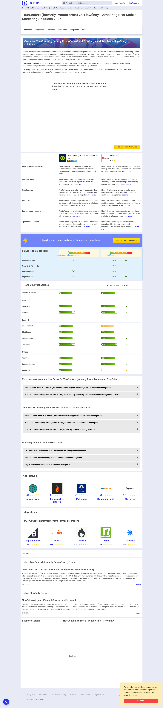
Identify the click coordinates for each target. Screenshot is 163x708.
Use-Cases (51, 30)
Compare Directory (99, 695)
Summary (28, 30)
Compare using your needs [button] (126, 240)
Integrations (74, 30)
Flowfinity (70, 8)
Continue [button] (140, 701)
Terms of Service (43, 695)
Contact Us (73, 695)
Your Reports (120, 3)
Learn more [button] (133, 695)
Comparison (39, 30)
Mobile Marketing (33, 8)
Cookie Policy (56, 695)
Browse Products (85, 695)
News (84, 30)
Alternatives (62, 30)
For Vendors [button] (134, 3)
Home (24, 8)
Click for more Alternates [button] (127, 147)
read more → (127, 171)
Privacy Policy (31, 695)
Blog (65, 695)
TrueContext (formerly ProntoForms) (53, 8)
